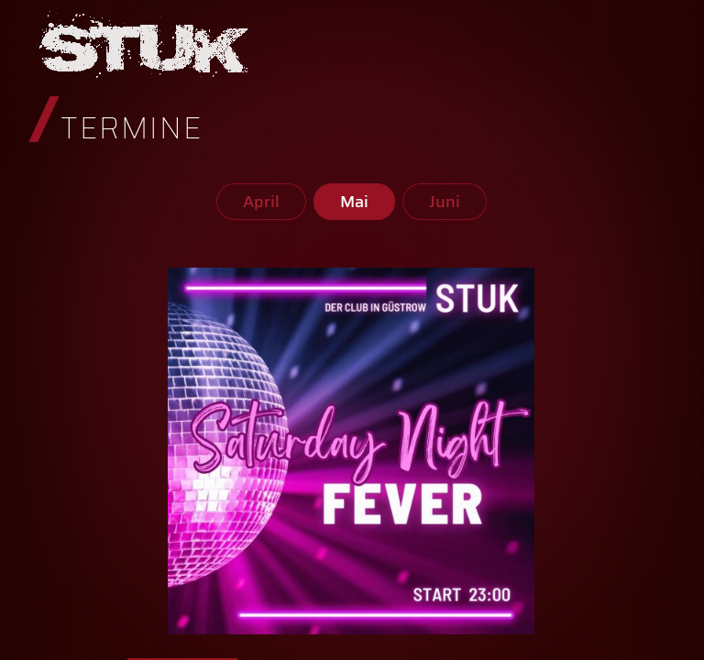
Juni (444, 201)
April (261, 201)
